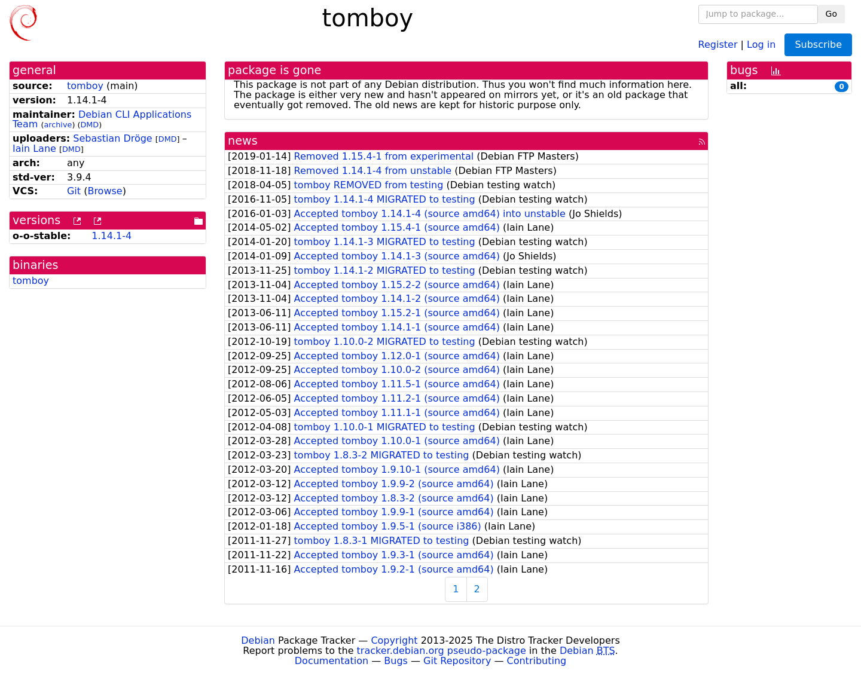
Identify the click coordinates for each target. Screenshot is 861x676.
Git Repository (457, 660)
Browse (104, 191)
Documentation (331, 660)
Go (831, 14)
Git (74, 191)
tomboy (85, 85)
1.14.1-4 (111, 235)
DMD (89, 124)
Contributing (537, 660)
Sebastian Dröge (112, 138)
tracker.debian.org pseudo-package (441, 650)
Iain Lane (34, 148)
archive (58, 124)
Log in (761, 44)
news (243, 141)
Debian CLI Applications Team (102, 119)
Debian (258, 640)
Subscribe (818, 44)
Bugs (396, 660)
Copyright (394, 640)
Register (718, 44)
